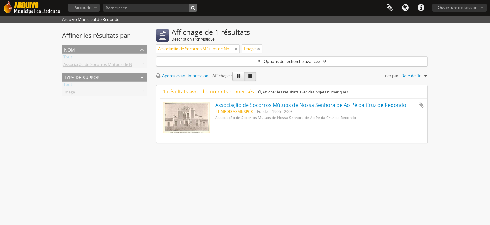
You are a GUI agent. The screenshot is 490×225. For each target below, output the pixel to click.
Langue (405, 8)
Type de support (83, 76)
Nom (69, 49)
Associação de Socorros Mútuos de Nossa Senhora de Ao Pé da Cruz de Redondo (138, 65)
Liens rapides (421, 8)
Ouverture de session (458, 7)
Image (69, 93)
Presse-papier (390, 8)
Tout (67, 58)
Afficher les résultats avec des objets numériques (303, 92)
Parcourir (82, 7)
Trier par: (391, 75)
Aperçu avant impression (182, 75)
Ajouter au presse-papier (421, 105)
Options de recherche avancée (292, 61)
